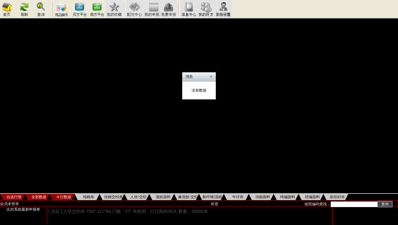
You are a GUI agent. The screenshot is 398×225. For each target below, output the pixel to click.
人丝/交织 (138, 197)
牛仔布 (237, 197)
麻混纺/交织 (188, 197)
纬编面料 (287, 197)
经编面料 (312, 197)
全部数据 (38, 197)
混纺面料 (163, 197)
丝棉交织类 (113, 197)
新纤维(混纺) (213, 197)
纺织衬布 (337, 197)
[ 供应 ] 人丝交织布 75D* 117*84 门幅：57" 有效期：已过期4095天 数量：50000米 (128, 211)
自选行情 (14, 197)
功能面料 (262, 197)
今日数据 (63, 197)
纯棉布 (88, 197)
